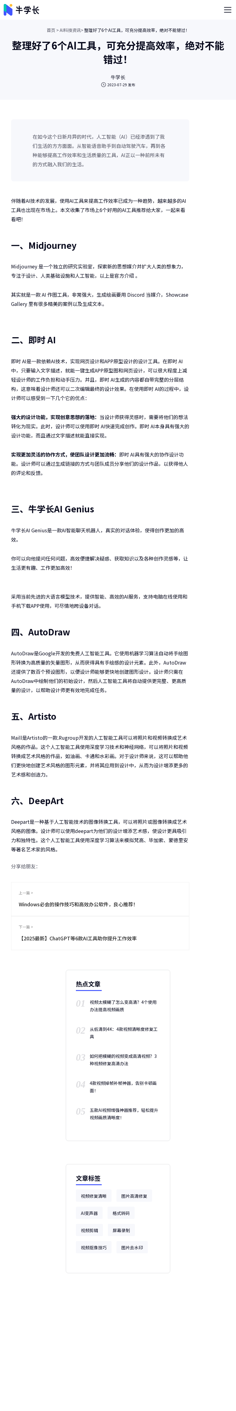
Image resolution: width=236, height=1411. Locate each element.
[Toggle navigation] (227, 9)
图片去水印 (132, 1247)
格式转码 (121, 1213)
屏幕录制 (121, 1230)
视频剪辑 (89, 1230)
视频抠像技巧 (94, 1247)
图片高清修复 (134, 1196)
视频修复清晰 (94, 1196)
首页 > (53, 30)
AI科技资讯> (71, 30)
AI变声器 (89, 1213)
